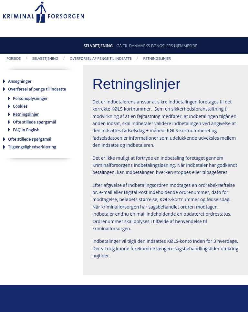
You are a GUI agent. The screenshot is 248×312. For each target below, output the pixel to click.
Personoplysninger (30, 98)
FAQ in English (26, 130)
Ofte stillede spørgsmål (34, 122)
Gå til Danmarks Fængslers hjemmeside (157, 45)
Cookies (20, 106)
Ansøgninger (20, 81)
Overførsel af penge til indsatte (101, 58)
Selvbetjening (98, 45)
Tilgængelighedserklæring (32, 147)
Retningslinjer (157, 58)
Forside (13, 58)
